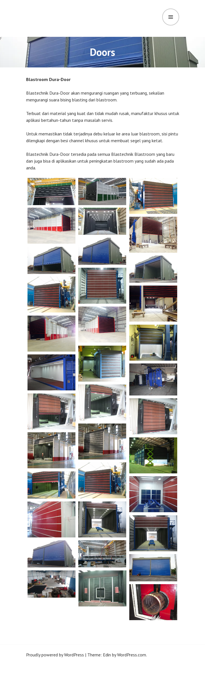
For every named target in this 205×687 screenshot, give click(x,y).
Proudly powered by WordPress (55, 655)
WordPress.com (131, 655)
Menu (170, 17)
